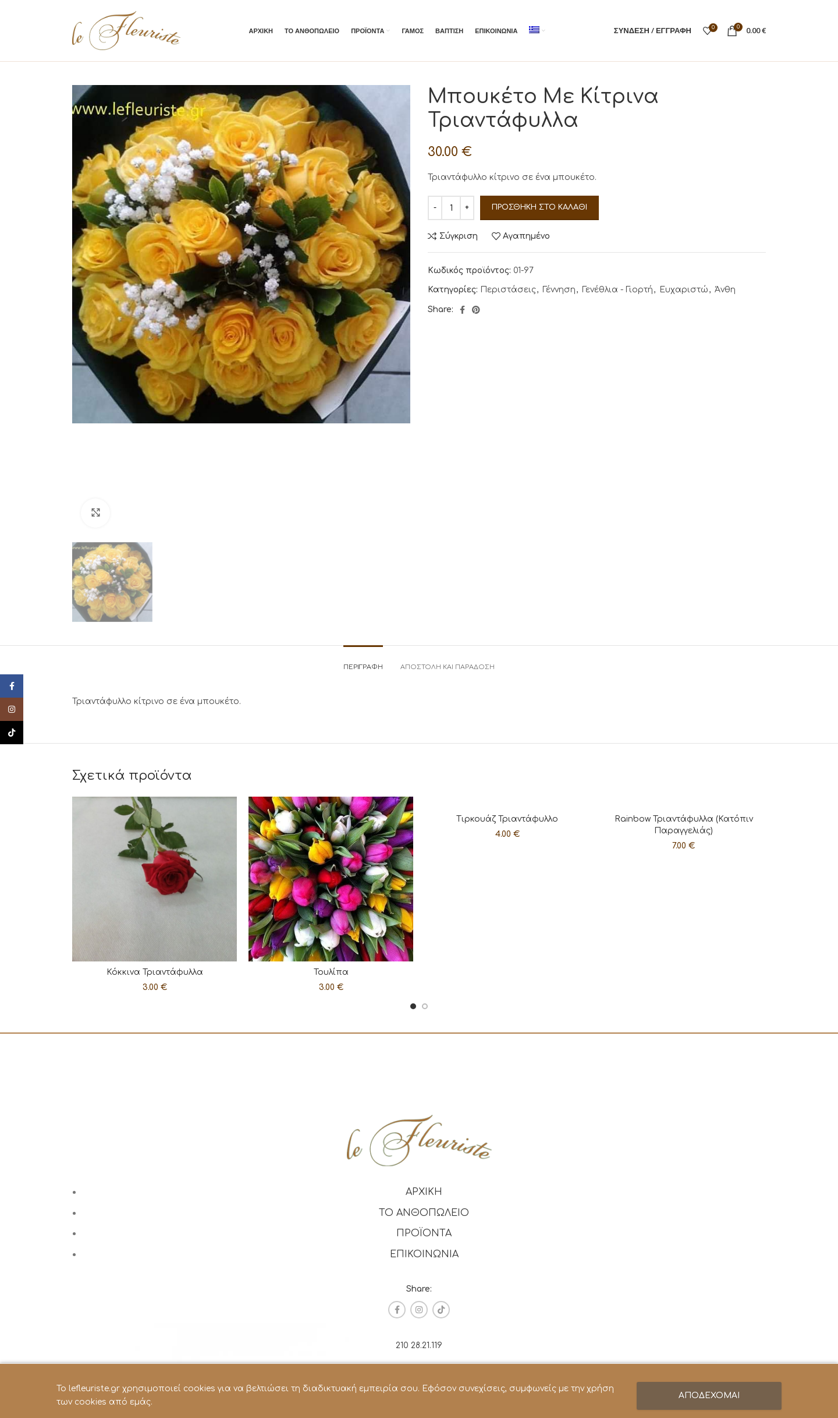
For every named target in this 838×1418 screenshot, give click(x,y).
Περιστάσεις (508, 289)
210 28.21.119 (419, 1345)
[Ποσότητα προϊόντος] (451, 208)
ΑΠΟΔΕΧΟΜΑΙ (709, 1395)
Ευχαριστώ (683, 289)
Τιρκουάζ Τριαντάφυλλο (507, 819)
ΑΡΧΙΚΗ (424, 1192)
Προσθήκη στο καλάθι (539, 207)
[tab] (363, 661)
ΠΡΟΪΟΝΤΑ (424, 1233)
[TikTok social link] (441, 1309)
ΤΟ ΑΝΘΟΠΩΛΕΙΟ (424, 1213)
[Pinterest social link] (476, 309)
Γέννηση (559, 289)
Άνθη (725, 289)
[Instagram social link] (419, 1309)
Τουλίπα (331, 972)
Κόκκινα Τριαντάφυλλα (154, 972)
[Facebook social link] (462, 309)
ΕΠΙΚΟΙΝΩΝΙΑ (424, 1254)
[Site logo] (126, 30)
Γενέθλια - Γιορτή (617, 289)
